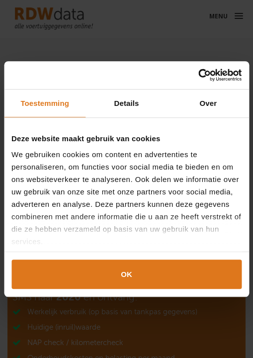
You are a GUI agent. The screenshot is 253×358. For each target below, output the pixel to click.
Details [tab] (126, 103)
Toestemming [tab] (44, 103)
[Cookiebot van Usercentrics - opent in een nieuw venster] (198, 75)
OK (126, 274)
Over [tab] (208, 103)
